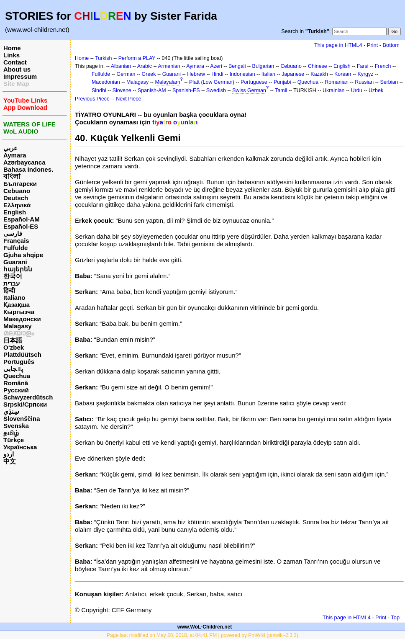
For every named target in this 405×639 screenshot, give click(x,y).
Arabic (144, 66)
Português (18, 361)
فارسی (12, 233)
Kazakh (319, 74)
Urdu (356, 90)
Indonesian (242, 74)
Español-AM (21, 219)
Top (395, 617)
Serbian (389, 82)
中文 (9, 461)
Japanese (293, 74)
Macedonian (106, 82)
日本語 (12, 340)
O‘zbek (13, 347)
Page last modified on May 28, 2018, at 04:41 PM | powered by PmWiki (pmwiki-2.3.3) (202, 635)
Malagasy (17, 326)
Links (11, 55)
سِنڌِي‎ (11, 411)
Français (16, 240)
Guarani (15, 261)
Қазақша (16, 304)
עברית (11, 283)
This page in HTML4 (338, 45)
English (14, 212)
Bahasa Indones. (28, 169)
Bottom (391, 45)
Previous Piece (92, 99)
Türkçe (13, 439)
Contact (15, 62)
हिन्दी (9, 290)
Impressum (20, 76)
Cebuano (16, 190)
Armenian (169, 66)
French (383, 66)
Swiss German (249, 90)
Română (15, 382)
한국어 (12, 276)
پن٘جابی (13, 368)
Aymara (14, 155)
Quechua (16, 375)
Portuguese (254, 82)
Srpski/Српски (25, 404)
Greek (149, 74)
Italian (268, 74)
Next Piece (128, 99)
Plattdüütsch (22, 354)
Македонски (22, 318)
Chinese (317, 66)
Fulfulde (15, 247)
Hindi (217, 74)
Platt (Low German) (211, 82)
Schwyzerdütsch (28, 397)
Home (12, 48)
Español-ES (20, 226)
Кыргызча (18, 311)
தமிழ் (11, 432)
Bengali (237, 66)
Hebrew (196, 74)
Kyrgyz (365, 74)
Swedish (216, 90)
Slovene (122, 90)
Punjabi (282, 82)
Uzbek (376, 90)
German (125, 74)
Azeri (216, 66)
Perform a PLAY (137, 58)
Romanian (337, 82)
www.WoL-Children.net (204, 627)
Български (20, 183)
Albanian (121, 66)
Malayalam (167, 82)
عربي (10, 148)
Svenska (16, 425)
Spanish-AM (152, 90)
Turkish (103, 58)
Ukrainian (334, 90)
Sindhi (99, 90)
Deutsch (15, 197)
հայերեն (17, 269)
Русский (16, 390)
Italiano (14, 297)
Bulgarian (263, 66)
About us (17, 69)
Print (372, 45)
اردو (8, 454)
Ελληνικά (17, 205)
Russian (364, 82)
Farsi (363, 66)
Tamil (281, 90)
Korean (342, 74)
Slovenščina (21, 418)
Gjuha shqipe (23, 254)
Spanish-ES (186, 90)
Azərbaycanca (24, 162)
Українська (20, 447)
